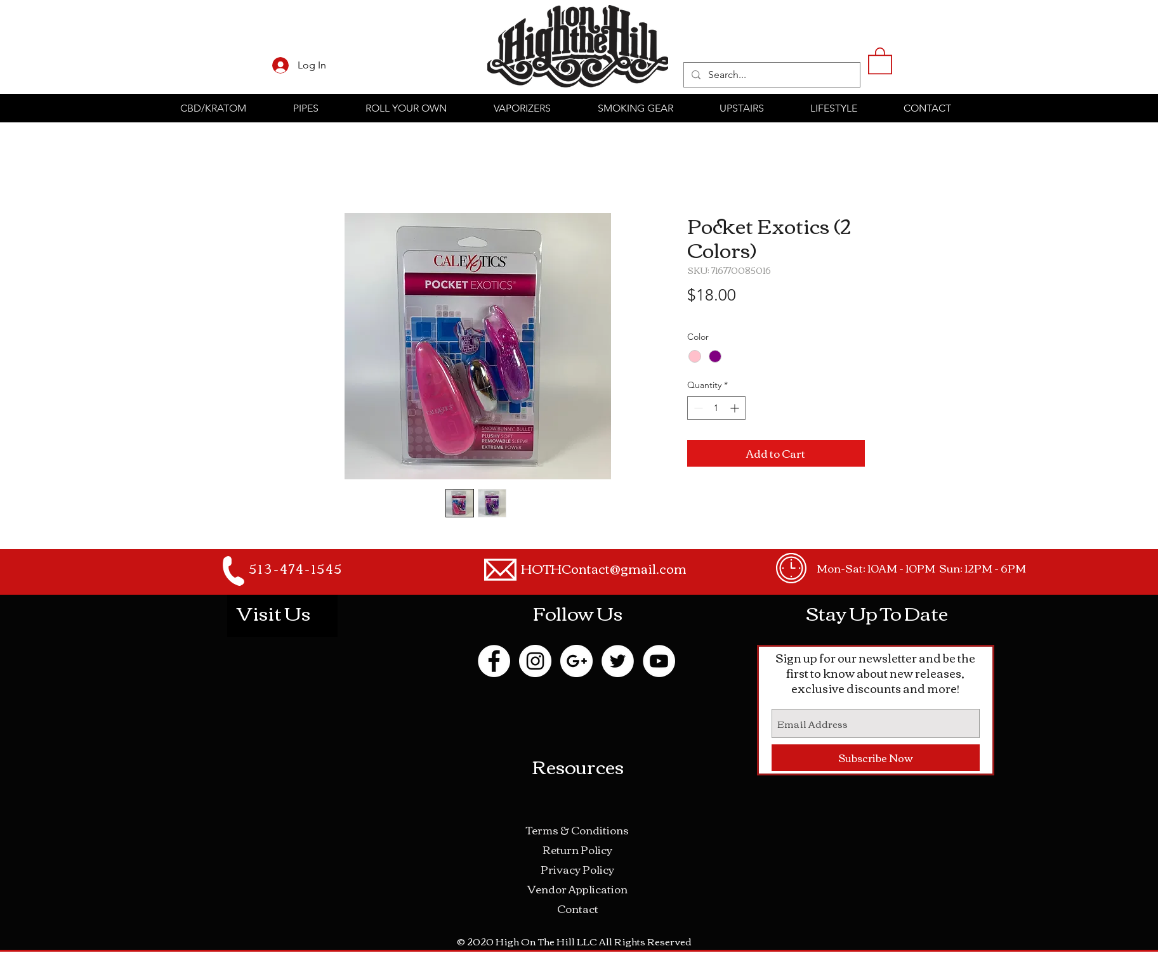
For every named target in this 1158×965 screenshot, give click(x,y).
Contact (577, 908)
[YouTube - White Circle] (659, 661)
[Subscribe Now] (876, 757)
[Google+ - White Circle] (576, 661)
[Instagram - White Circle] (535, 661)
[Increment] (736, 408)
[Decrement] (697, 408)
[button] (880, 60)
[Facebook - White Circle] (494, 661)
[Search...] (770, 75)
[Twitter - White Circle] (618, 661)
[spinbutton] (716, 408)
